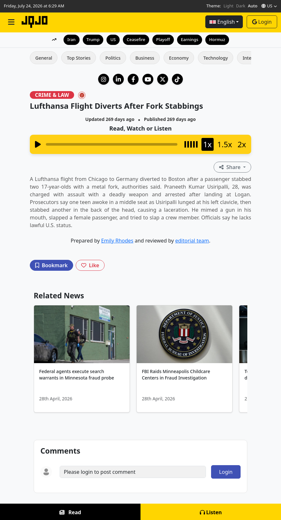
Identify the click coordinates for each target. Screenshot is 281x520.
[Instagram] (103, 79)
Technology (215, 58)
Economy (179, 58)
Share (230, 167)
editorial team (192, 240)
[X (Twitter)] (162, 79)
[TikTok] (177, 79)
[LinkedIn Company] (118, 79)
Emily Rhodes (117, 240)
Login (262, 21)
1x (207, 144)
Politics (112, 58)
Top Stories (78, 58)
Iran (71, 39)
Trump (93, 39)
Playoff (163, 39)
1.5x (224, 144)
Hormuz (217, 39)
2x (242, 144)
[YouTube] (147, 79)
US (113, 39)
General (43, 58)
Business (144, 58)
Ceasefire (136, 39)
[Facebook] (133, 79)
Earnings (189, 39)
